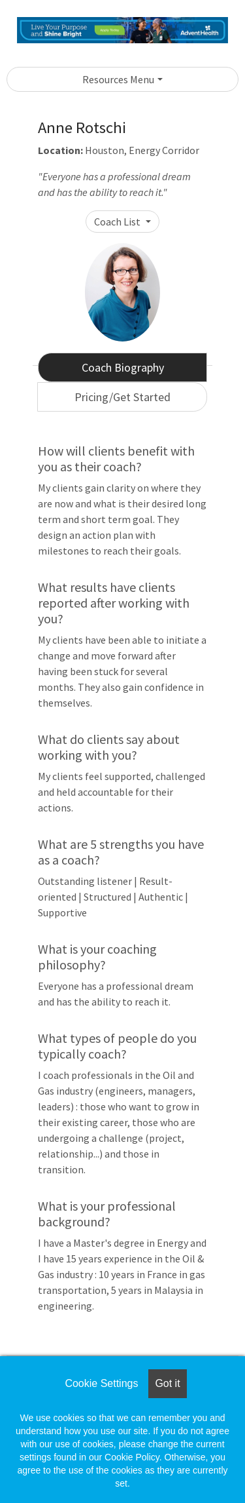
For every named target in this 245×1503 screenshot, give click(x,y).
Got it (167, 1383)
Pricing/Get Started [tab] (122, 396)
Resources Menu (118, 79)
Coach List (118, 221)
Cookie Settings (101, 1383)
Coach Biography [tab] (123, 367)
